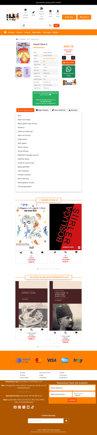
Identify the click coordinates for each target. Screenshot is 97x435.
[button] (38, 269)
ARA (56, 25)
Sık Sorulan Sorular (45, 372)
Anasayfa (22, 39)
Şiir (28, 39)
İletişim (55, 32)
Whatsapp (47, 32)
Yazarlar (19, 32)
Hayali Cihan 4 (35, 39)
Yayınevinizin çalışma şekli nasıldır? (48, 2)
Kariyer (27, 32)
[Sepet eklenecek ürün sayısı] (68, 58)
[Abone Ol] (66, 420)
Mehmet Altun (39, 47)
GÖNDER (72, 400)
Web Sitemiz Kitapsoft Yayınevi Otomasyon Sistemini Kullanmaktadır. (48, 432)
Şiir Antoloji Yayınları (49, 58)
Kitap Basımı (63, 377)
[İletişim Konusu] (84, 394)
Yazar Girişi (63, 375)
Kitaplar (11, 32)
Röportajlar (36, 32)
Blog (41, 375)
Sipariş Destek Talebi (68, 71)
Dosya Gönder (24, 377)
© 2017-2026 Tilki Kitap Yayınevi (48, 430)
